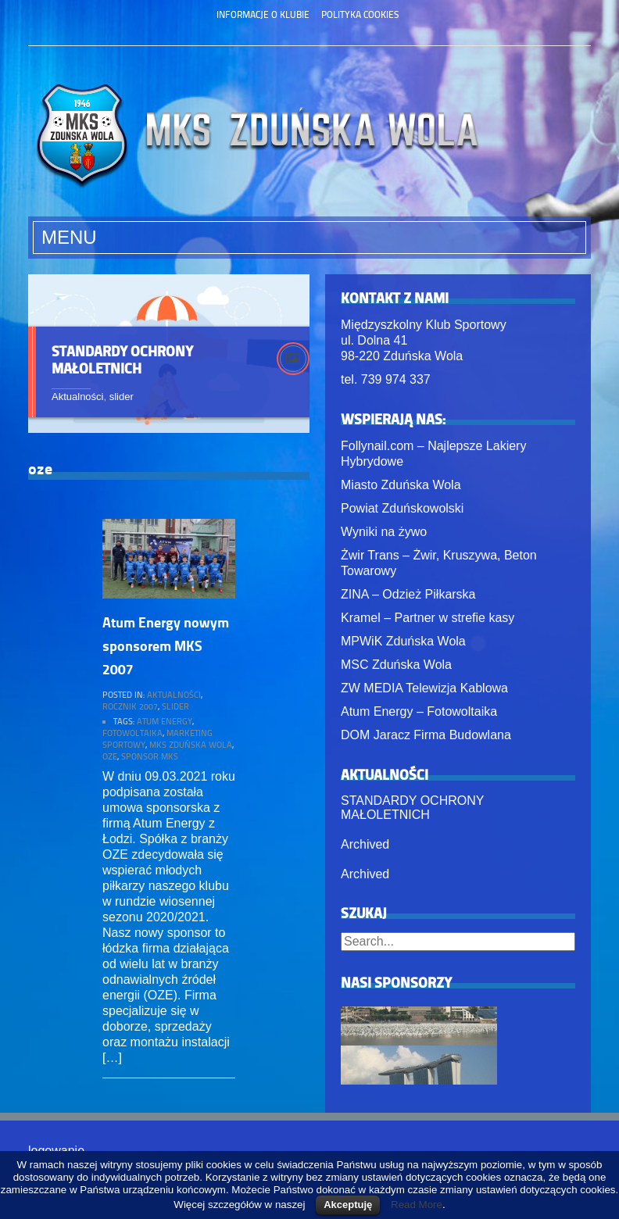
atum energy (164, 721)
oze (109, 756)
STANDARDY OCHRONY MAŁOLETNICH (122, 359)
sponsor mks (149, 756)
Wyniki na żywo (384, 531)
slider (121, 396)
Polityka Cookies (360, 14)
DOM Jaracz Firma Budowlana (426, 735)
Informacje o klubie (263, 14)
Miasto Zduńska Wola (401, 485)
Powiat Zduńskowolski (402, 508)
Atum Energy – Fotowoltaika (419, 711)
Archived (365, 844)
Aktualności (77, 396)
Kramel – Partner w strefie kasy (427, 617)
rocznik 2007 (130, 706)
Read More (416, 1204)
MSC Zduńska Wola (396, 664)
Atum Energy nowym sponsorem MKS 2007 (165, 645)
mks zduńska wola (190, 744)
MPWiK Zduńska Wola (403, 641)
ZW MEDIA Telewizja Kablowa (424, 688)
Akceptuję (348, 1204)
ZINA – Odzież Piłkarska (408, 594)
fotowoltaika (132, 732)
